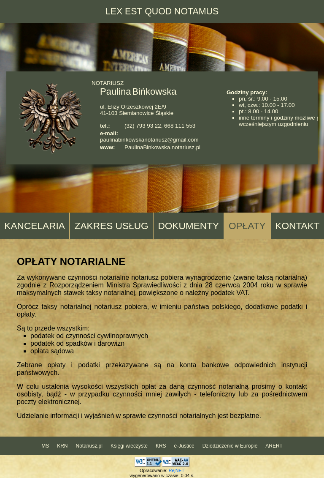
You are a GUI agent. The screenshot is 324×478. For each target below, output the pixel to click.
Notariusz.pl (89, 446)
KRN (62, 446)
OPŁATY (247, 225)
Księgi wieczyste (129, 446)
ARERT (273, 446)
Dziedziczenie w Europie (230, 446)
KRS (161, 446)
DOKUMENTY (188, 225)
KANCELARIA (34, 225)
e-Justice (184, 446)
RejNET (176, 470)
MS (45, 446)
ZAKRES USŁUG (111, 225)
